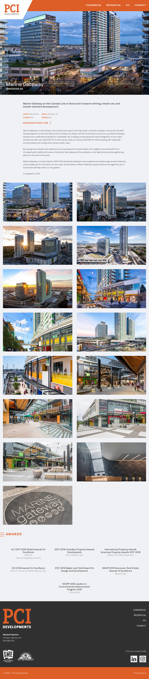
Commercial (93, 5)
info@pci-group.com (12, 637)
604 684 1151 (8, 641)
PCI (128, 5)
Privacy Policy (140, 673)
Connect (140, 5)
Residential (113, 5)
